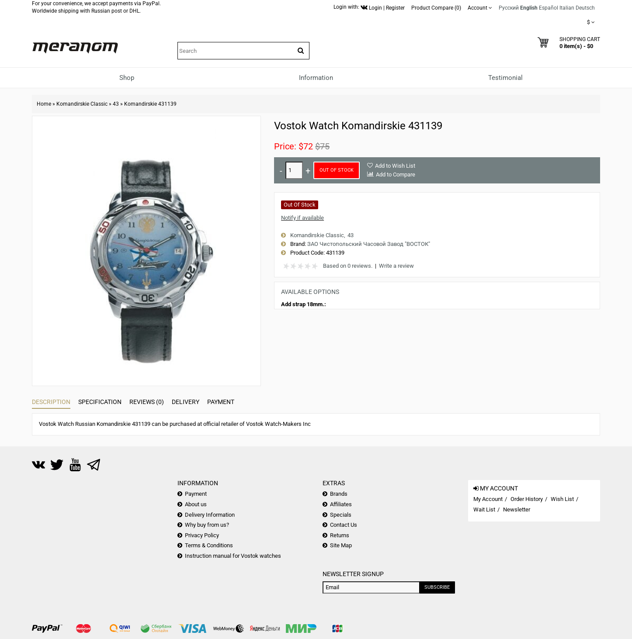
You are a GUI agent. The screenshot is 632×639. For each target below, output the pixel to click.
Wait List (484, 509)
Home (44, 104)
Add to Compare (395, 174)
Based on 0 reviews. (347, 266)
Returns (339, 535)
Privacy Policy (202, 535)
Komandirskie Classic (82, 104)
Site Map (341, 545)
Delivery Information (210, 514)
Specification (100, 401)
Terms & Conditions (209, 545)
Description (51, 401)
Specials (340, 514)
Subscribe (437, 587)
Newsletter (516, 509)
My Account (488, 499)
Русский (509, 8)
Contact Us (343, 525)
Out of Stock (336, 170)
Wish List (562, 499)
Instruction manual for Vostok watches (233, 556)
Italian (566, 8)
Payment (220, 401)
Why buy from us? (207, 525)
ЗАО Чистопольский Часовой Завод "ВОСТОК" (368, 244)
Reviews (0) (146, 401)
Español (548, 8)
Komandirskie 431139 (150, 104)
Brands (338, 493)
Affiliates (341, 504)
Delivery (185, 401)
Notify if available (302, 217)
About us (196, 504)
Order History (526, 499)
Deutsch (585, 8)
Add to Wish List (395, 165)
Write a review (396, 266)
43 (116, 104)
